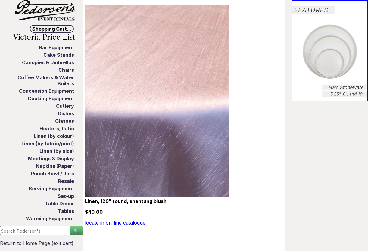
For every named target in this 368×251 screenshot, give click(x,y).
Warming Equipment (50, 219)
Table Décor (59, 204)
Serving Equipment (51, 189)
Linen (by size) (56, 151)
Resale (66, 181)
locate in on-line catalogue (115, 223)
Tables (66, 211)
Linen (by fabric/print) (47, 144)
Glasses (64, 121)
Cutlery (65, 106)
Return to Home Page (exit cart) (36, 243)
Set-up (66, 196)
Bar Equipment (56, 47)
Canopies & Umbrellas (48, 62)
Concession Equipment (46, 91)
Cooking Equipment (51, 98)
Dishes (66, 113)
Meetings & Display (51, 159)
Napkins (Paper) (55, 166)
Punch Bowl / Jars (52, 174)
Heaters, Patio (56, 129)
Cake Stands (58, 55)
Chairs (66, 70)
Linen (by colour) (54, 136)
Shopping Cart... (51, 29)
